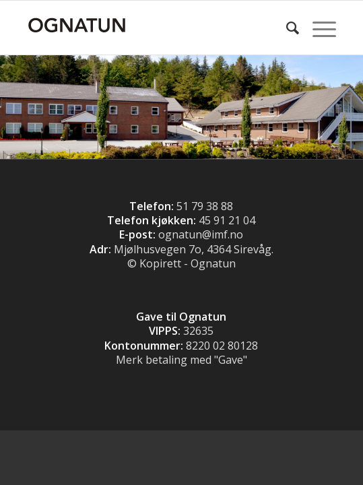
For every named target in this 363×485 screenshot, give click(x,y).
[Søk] (286, 28)
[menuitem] (286, 28)
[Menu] (317, 28)
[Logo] (150, 28)
